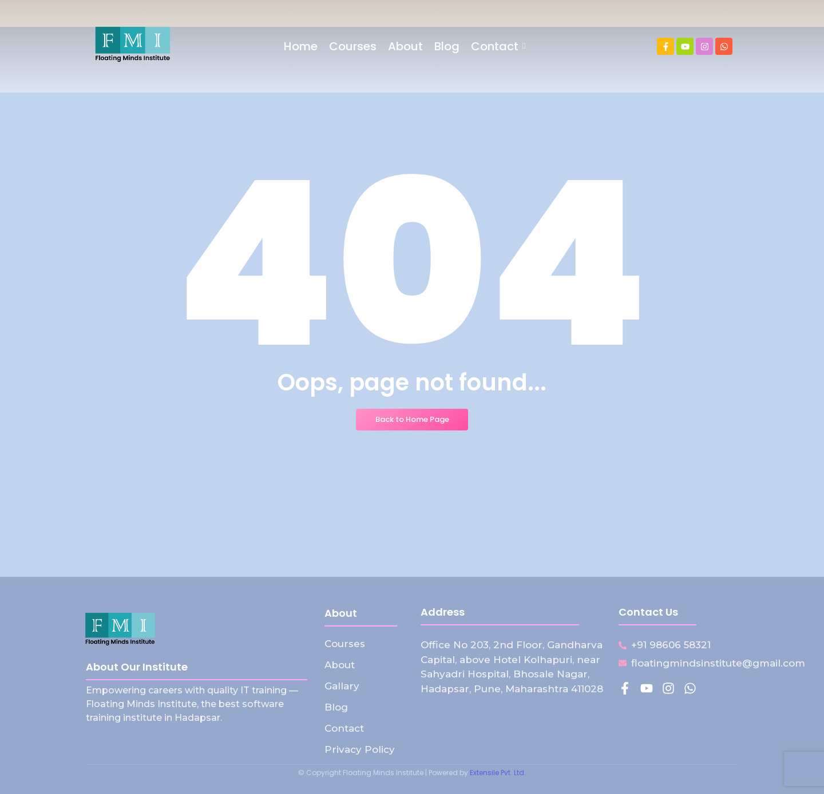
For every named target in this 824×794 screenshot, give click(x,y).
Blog (336, 707)
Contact (344, 728)
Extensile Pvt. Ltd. (498, 772)
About (339, 665)
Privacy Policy (359, 749)
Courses (344, 643)
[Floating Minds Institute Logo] (133, 44)
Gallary (341, 686)
